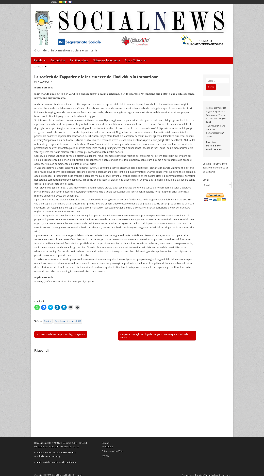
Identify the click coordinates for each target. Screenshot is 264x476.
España (61, 2)
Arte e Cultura (133, 60)
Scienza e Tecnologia (106, 60)
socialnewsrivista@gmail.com (59, 462)
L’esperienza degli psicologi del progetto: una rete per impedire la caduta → (154, 335)
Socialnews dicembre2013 (68, 321)
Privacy (105, 455)
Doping (47, 321)
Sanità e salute (79, 60)
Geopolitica (58, 60)
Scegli (206, 179)
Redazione (107, 446)
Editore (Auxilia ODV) (112, 451)
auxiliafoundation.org (47, 456)
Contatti (38, 66)
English (70, 2)
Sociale (38, 60)
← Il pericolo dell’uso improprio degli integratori (60, 334)
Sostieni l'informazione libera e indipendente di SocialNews (215, 167)
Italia (65, 2)
